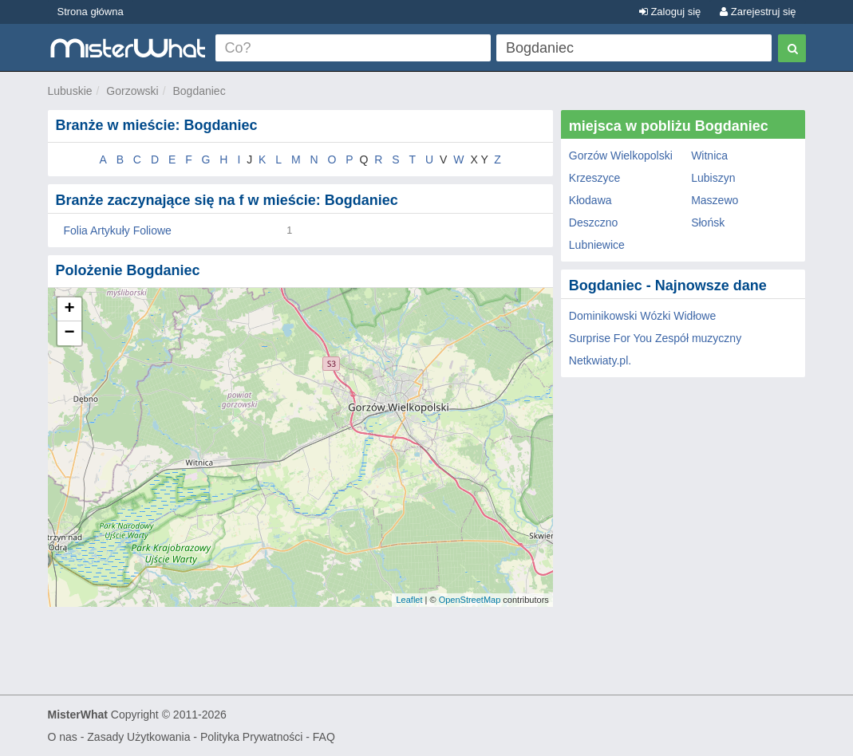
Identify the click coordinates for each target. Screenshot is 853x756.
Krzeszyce (595, 177)
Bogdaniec (198, 91)
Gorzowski (132, 91)
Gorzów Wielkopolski (621, 155)
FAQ (324, 736)
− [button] (69, 333)
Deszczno (593, 222)
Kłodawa (590, 200)
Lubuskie (70, 91)
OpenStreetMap (470, 599)
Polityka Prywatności (251, 736)
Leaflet (409, 599)
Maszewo (714, 200)
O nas (62, 736)
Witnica (709, 155)
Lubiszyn (713, 177)
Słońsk (708, 222)
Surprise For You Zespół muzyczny (655, 338)
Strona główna (90, 12)
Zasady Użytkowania (138, 736)
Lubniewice (597, 244)
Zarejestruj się (758, 12)
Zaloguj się (670, 12)
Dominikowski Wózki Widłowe (642, 315)
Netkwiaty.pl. (600, 360)
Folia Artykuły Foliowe (118, 230)
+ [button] (69, 309)
